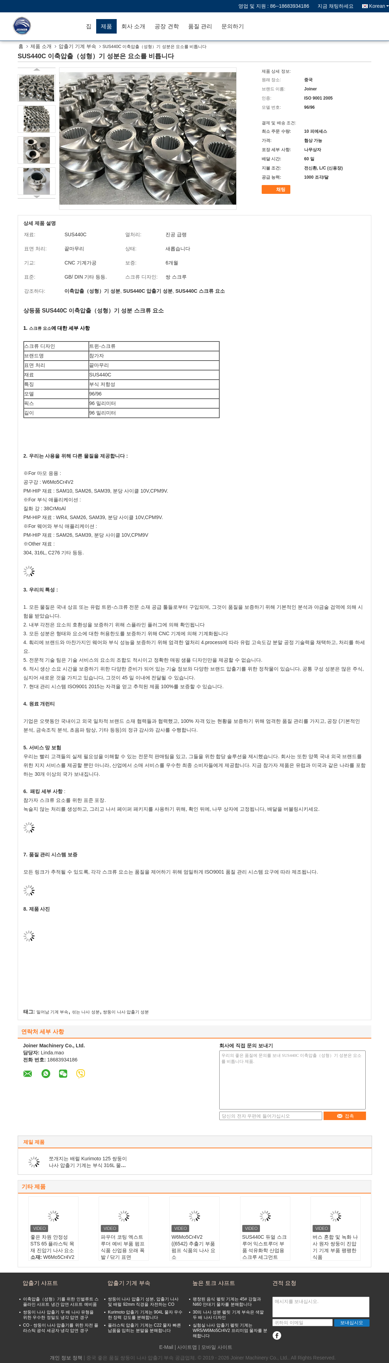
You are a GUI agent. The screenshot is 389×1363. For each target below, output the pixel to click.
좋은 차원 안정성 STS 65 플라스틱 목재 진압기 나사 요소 (52, 1243)
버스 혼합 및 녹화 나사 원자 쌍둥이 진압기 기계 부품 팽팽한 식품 (335, 1247)
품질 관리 (200, 26)
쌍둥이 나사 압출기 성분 (126, 1012)
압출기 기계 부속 (77, 46)
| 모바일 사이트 (215, 1347)
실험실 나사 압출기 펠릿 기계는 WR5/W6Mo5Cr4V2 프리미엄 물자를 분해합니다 (230, 1330)
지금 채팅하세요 (336, 6)
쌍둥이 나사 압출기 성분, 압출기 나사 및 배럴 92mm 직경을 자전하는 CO (143, 1302)
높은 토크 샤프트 (213, 1283)
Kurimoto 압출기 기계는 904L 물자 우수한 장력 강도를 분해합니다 (145, 1315)
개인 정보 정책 (66, 1358)
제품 (106, 26)
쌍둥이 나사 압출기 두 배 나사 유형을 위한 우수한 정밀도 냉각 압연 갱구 (58, 1315)
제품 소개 (41, 46)
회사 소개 (133, 26)
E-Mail (166, 1347)
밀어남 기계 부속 (52, 1012)
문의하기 (232, 26)
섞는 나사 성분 (86, 1012)
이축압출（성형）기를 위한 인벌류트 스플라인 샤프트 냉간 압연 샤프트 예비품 (61, 1302)
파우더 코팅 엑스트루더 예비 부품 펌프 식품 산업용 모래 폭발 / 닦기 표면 (123, 1247)
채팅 (277, 189)
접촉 (345, 1116)
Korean (379, 6)
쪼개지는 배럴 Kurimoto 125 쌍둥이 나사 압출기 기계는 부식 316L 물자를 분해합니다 (88, 1165)
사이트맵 (187, 1347)
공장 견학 (167, 26)
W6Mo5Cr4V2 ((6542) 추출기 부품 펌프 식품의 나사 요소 (193, 1247)
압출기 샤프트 (40, 1283)
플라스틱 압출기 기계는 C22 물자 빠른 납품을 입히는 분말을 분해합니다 (144, 1328)
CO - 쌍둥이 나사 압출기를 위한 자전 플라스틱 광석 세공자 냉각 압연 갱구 (60, 1328)
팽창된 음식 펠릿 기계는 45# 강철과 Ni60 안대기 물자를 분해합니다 (227, 1302)
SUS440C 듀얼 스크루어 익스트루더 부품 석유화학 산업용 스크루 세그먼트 (264, 1247)
